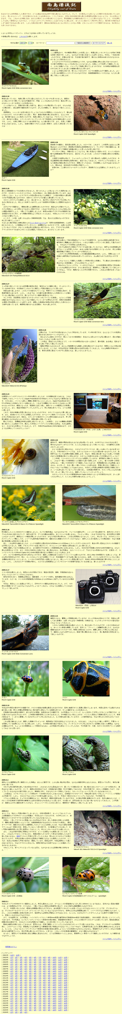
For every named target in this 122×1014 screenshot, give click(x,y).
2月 (16, 957)
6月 (35, 957)
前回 (18, 836)
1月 (11, 957)
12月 (17, 955)
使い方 (109, 43)
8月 (44, 957)
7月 (39, 957)
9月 (49, 957)
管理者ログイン (11, 947)
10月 (54, 957)
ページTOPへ (108, 91)
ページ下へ (117, 91)
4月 (25, 957)
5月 (30, 957)
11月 (12, 955)
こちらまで (23, 36)
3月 (21, 957)
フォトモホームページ (38, 223)
